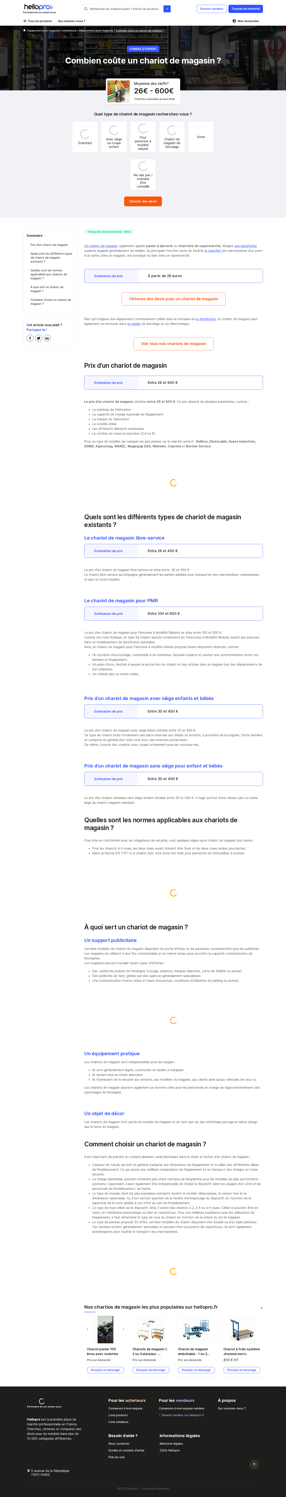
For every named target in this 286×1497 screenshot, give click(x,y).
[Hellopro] (24, 30)
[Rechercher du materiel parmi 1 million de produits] (167, 8)
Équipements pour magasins (96, 30)
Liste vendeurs (118, 1422)
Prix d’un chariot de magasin (49, 244)
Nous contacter (118, 1443)
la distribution (206, 319)
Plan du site (116, 1457)
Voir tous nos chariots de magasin (173, 343)
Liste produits (118, 1415)
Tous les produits (40, 21)
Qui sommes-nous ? (71, 21)
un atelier (134, 324)
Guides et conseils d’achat (126, 1450)
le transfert (213, 251)
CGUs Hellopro (170, 1450)
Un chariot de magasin (100, 246)
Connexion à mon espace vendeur (182, 1408)
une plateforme (246, 246)
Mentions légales (171, 1443)
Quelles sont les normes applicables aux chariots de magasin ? (49, 274)
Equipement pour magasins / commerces (52, 30)
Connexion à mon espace (125, 1408)
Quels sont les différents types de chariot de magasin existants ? (51, 257)
